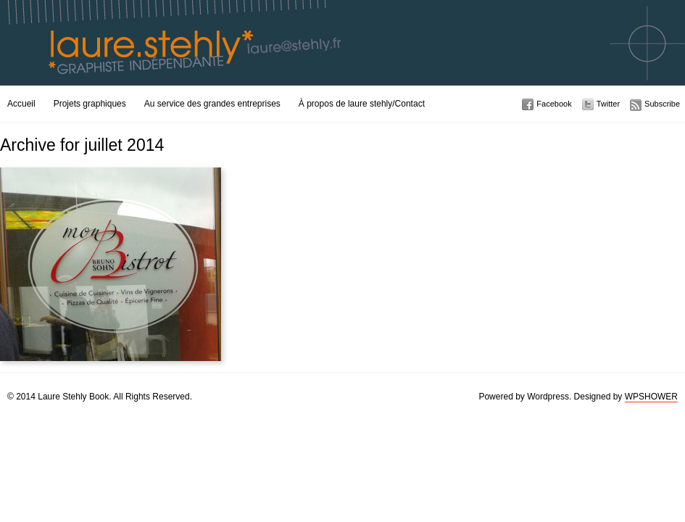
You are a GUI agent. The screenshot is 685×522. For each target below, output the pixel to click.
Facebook (553, 103)
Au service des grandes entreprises (212, 104)
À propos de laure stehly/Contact (362, 104)
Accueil (21, 104)
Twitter (608, 103)
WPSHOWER (651, 397)
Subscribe (662, 103)
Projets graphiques (90, 104)
